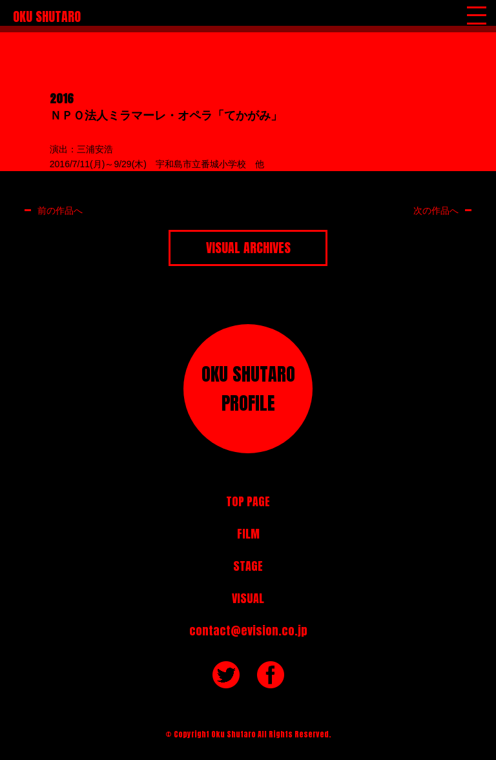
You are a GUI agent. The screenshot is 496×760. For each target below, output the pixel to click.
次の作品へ (436, 210)
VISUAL (248, 598)
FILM (248, 533)
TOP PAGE (248, 501)
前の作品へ (60, 210)
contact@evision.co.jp (248, 630)
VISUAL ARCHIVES (248, 248)
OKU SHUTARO (47, 16)
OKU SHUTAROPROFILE (248, 388)
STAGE (248, 566)
